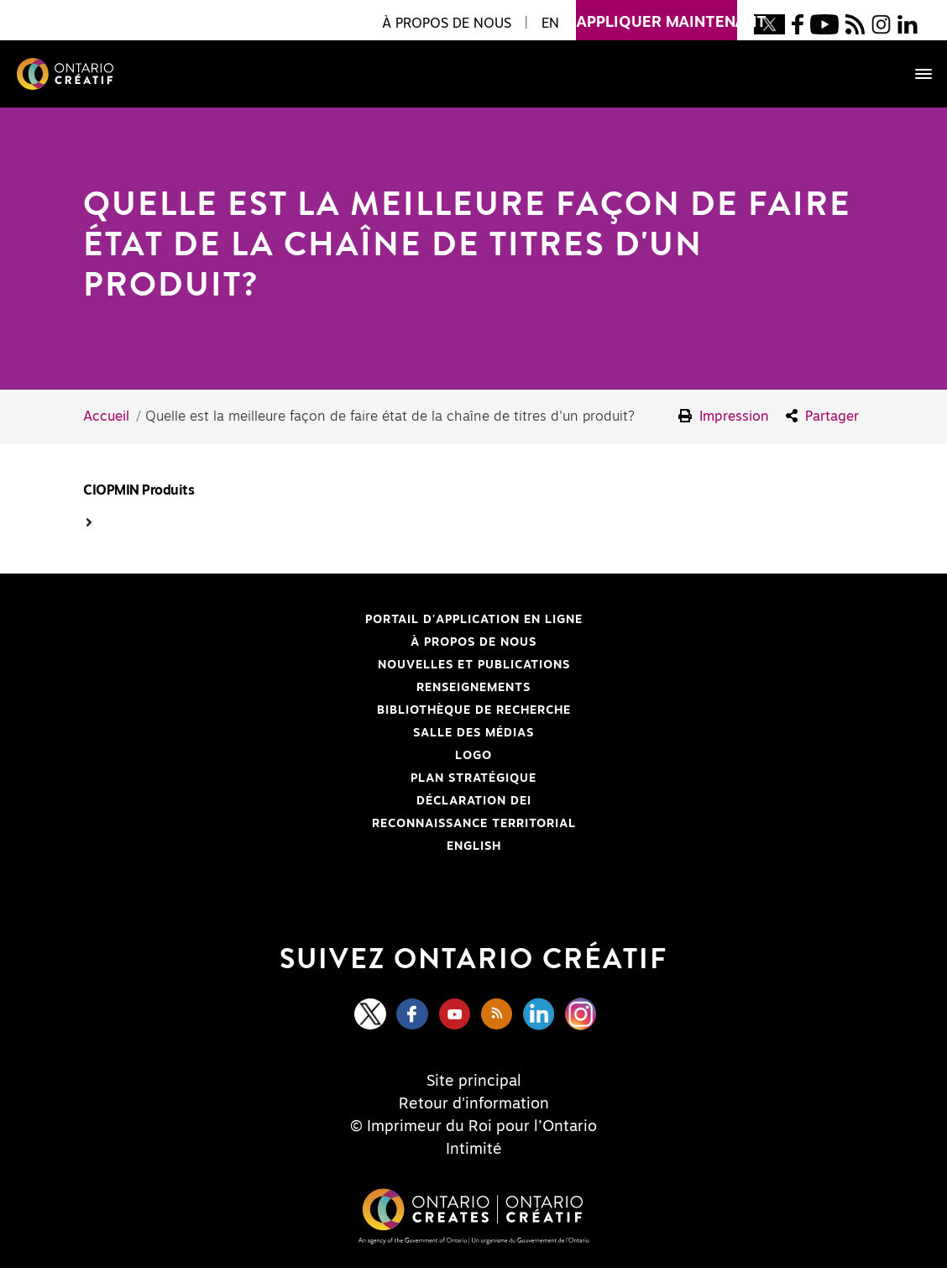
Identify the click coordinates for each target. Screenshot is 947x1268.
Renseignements (473, 688)
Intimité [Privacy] (474, 1149)
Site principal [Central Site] (473, 1081)
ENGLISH (474, 846)
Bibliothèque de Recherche (312, 710)
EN (550, 23)
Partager (822, 416)
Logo (473, 756)
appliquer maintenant (656, 15)
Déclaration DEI (292, 801)
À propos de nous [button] (446, 23)
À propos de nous (473, 642)
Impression (723, 416)
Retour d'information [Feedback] (474, 1104)
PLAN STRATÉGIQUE (473, 778)
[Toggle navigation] (915, 74)
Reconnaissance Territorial (314, 824)
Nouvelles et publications (474, 665)
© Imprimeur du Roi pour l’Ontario (473, 1126)
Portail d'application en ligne (318, 620)
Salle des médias (473, 733)
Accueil (106, 416)
